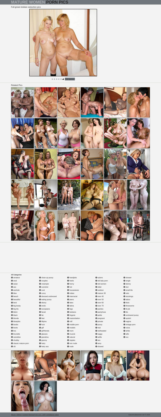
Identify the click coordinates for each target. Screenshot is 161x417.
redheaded (100, 331)
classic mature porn (20, 343)
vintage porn (129, 325)
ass (13, 287)
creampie (44, 284)
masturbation (73, 318)
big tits (15, 309)
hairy (42, 343)
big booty (16, 306)
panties (99, 309)
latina (70, 306)
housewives (73, 290)
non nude (72, 343)
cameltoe (16, 337)
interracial (72, 296)
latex (70, 303)
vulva (126, 328)
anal (14, 281)
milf (69, 321)
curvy (42, 293)
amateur (15, 278)
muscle (71, 334)
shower (127, 278)
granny (43, 340)
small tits (128, 290)
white (126, 331)
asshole (15, 290)
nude (70, 346)
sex (97, 340)
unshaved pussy (131, 315)
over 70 (99, 306)
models (71, 328)
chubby (15, 340)
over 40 (99, 296)
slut (125, 287)
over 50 (99, 299)
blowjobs (15, 321)
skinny (127, 284)
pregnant (100, 318)
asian (14, 284)
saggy (98, 334)
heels (70, 281)
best (14, 303)
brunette (15, 334)
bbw (14, 293)
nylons (99, 278)
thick (126, 303)
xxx (125, 337)
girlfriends (44, 331)
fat (41, 315)
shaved (99, 346)
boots (14, 328)
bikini (14, 312)
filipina (43, 321)
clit (13, 346)
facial (42, 312)
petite (98, 315)
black (14, 315)
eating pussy (45, 299)
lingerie (71, 315)
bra (13, 331)
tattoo (126, 299)
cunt (42, 290)
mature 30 (100, 293)
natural (71, 337)
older (98, 287)
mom (70, 331)
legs (70, 309)
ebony (42, 303)
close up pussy (46, 278)
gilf (41, 328)
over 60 (99, 303)
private (99, 321)
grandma (44, 337)
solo (126, 293)
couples (43, 281)
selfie (98, 337)
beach (14, 296)
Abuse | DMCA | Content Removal (23, 415)
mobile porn (73, 325)
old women (100, 284)
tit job (126, 309)
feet (41, 318)
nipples (71, 340)
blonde (15, 318)
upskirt (127, 318)
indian (70, 293)
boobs (14, 325)
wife (126, 334)
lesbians (71, 312)
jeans (70, 299)
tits (125, 312)
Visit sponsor (69, 79)
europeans (44, 309)
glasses (43, 334)
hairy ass (44, 346)
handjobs (72, 278)
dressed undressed (48, 296)
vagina (127, 321)
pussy (98, 325)
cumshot (43, 287)
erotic (42, 306)
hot (69, 287)
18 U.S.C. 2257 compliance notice (47, 415)
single (126, 281)
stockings (128, 296)
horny (70, 284)
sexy (98, 343)
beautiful (15, 299)
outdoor (99, 290)
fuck (42, 325)
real (98, 328)
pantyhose (100, 312)
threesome (128, 306)
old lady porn (101, 281)
